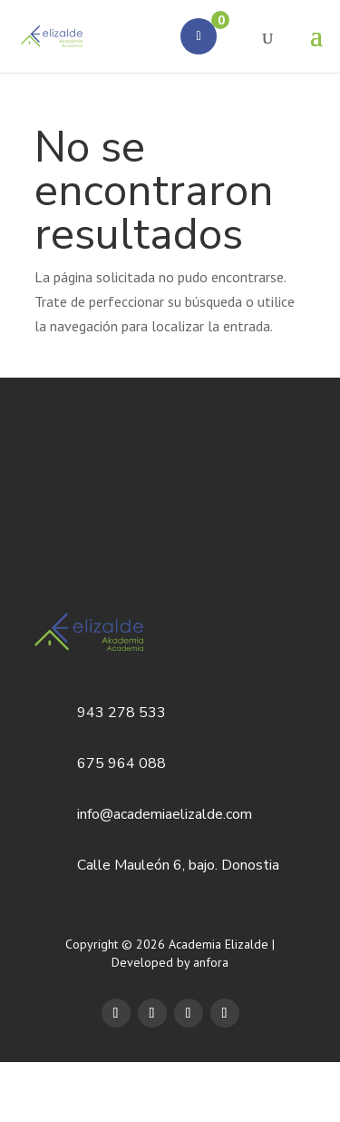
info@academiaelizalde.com (164, 814)
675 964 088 (121, 763)
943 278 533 (121, 713)
